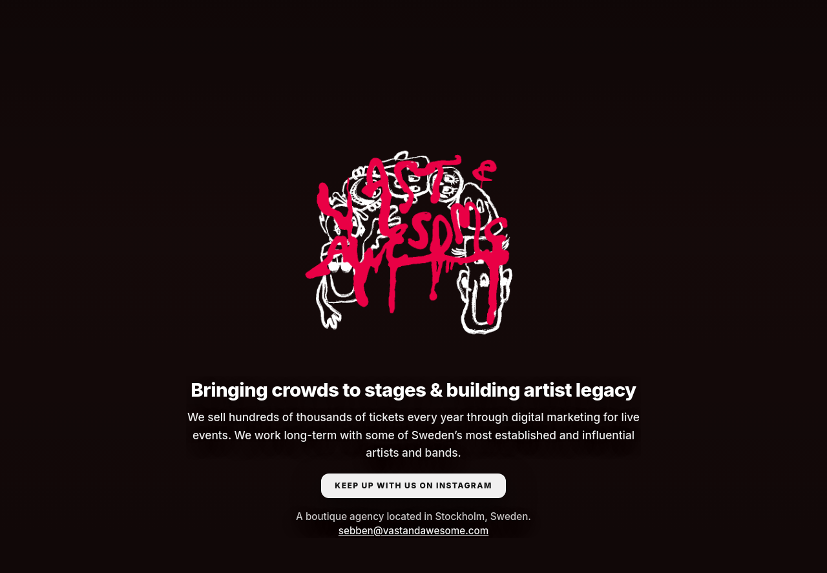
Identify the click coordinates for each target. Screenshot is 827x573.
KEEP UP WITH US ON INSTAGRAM (413, 485)
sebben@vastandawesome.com (413, 531)
